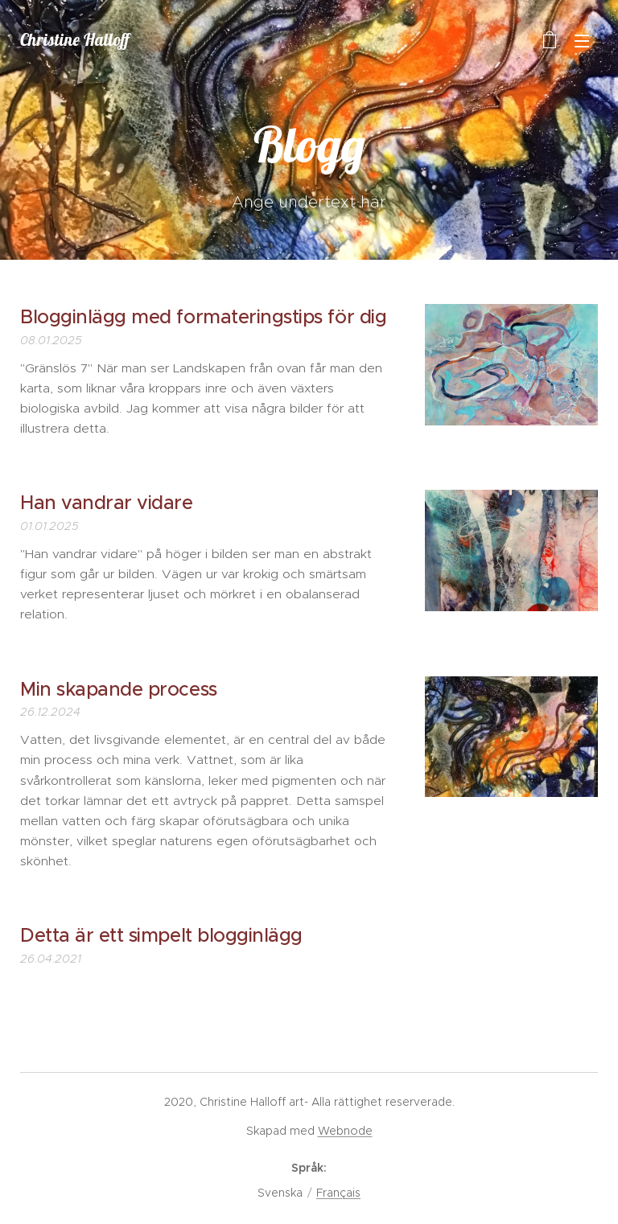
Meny (582, 41)
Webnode (345, 1130)
